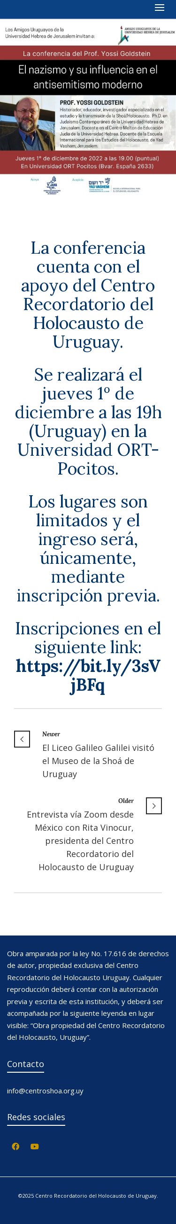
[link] (88, 675)
